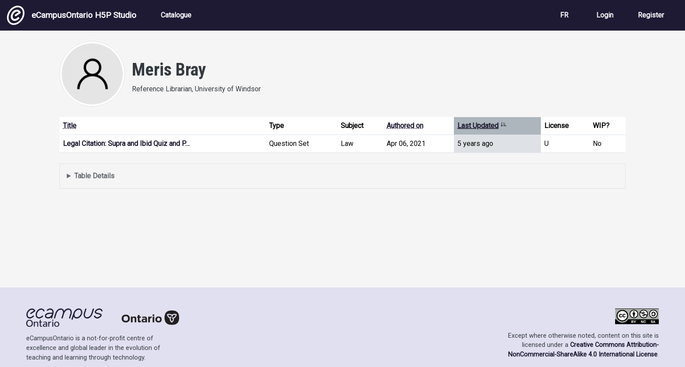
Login (604, 15)
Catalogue (176, 15)
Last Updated (482, 125)
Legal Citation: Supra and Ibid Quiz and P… (126, 143)
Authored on (405, 125)
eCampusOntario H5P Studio (71, 15)
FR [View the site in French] (564, 15)
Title (69, 125)
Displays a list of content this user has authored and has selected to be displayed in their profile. (342, 176)
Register (651, 15)
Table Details (94, 176)
